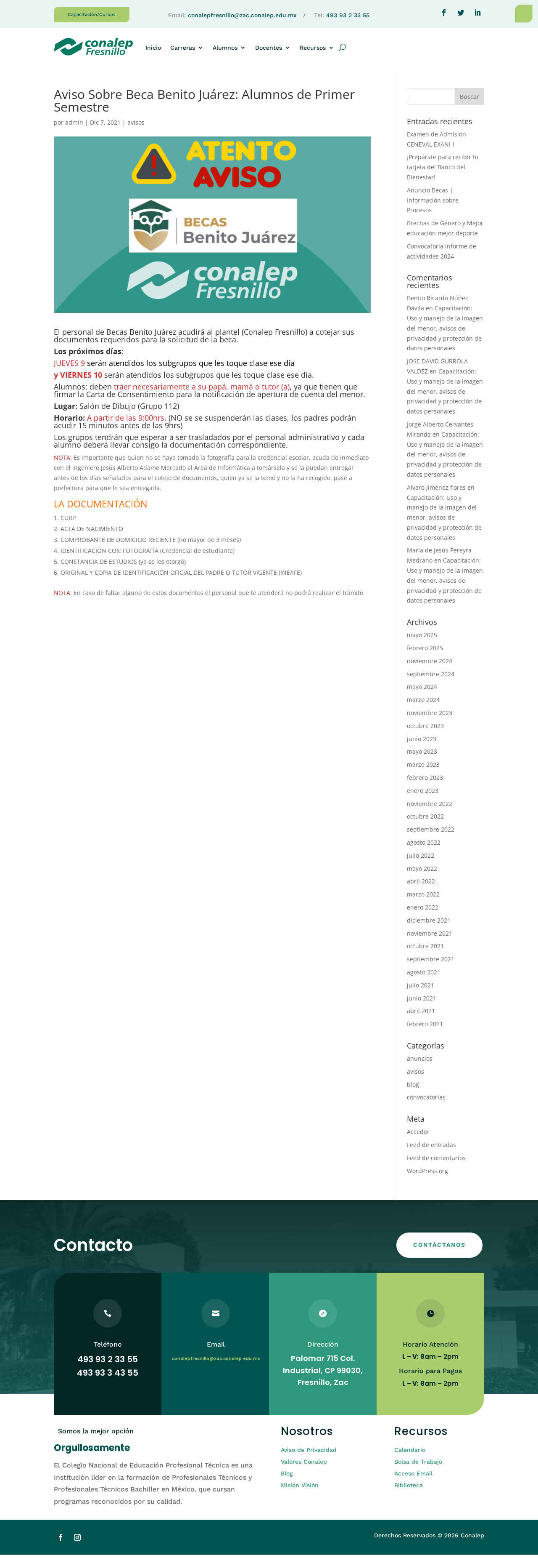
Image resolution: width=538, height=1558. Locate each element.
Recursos (313, 47)
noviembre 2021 (429, 937)
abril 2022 (421, 884)
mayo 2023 (422, 755)
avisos (136, 126)
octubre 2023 (425, 729)
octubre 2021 (425, 949)
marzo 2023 (423, 768)
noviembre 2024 (429, 664)
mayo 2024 (422, 690)
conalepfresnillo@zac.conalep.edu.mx (242, 15)
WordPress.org (427, 1174)
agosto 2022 (423, 846)
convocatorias (426, 1100)
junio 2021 (421, 1002)
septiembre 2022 (430, 833)
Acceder (418, 1135)
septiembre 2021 (430, 962)
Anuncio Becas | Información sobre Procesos (433, 203)
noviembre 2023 (429, 716)
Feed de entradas (431, 1148)
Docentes (268, 47)
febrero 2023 (425, 781)
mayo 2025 (422, 638)
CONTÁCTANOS (439, 1248)
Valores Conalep (304, 1465)
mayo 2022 (422, 872)
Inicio (153, 47)
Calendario (409, 1453)
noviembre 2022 (429, 807)
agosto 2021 (423, 975)
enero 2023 (422, 794)
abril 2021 (421, 1014)
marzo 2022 (423, 898)
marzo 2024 (423, 703)
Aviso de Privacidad (309, 1453)
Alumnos (225, 47)
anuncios (420, 1062)
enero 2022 (422, 911)
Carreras (182, 47)
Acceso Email (413, 1476)
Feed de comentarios (436, 1161)
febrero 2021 (425, 1027)
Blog (287, 1476)
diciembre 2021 (429, 924)
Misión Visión (300, 1488)
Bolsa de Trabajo (418, 1465)
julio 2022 (420, 859)
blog (413, 1088)
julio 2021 (420, 988)
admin (74, 126)
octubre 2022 (425, 820)
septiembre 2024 (430, 677)
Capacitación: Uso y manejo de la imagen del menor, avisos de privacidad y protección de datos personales (445, 331)
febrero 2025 (425, 651)
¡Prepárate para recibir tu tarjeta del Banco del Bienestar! (443, 170)
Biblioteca (408, 1488)
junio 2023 (421, 742)
